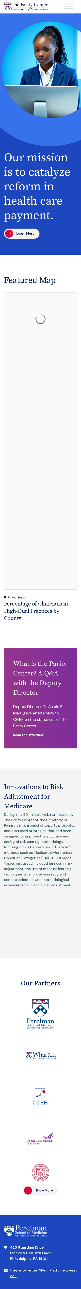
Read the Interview (28, 735)
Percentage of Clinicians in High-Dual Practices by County (36, 611)
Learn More (25, 233)
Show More (44, 1190)
